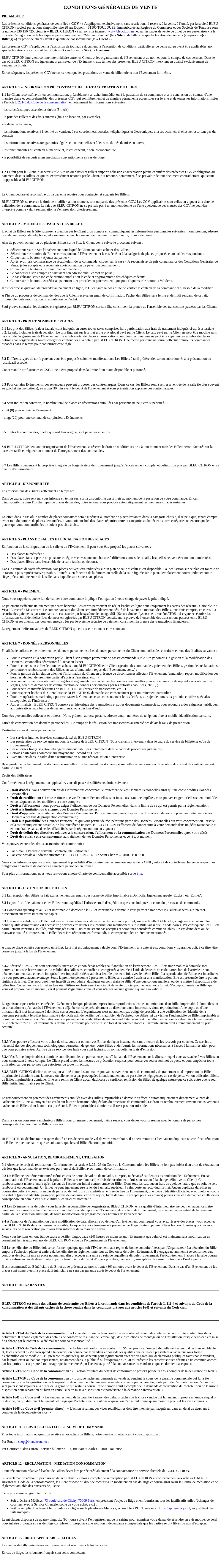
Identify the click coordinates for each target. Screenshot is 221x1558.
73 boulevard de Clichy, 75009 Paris (69, 1500)
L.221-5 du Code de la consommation (41, 102)
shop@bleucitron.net (32, 1441)
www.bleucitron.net (121, 31)
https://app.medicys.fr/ (174, 1508)
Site (139, 873)
